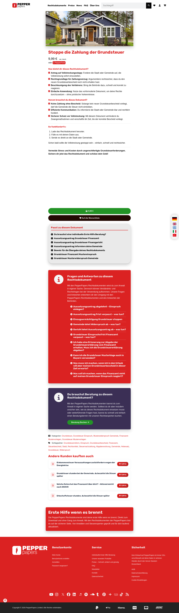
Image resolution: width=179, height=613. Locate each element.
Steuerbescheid (54, 446)
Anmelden (55, 562)
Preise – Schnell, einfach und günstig (105, 562)
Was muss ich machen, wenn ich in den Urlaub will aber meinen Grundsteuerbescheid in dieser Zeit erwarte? (99, 366)
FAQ (86, 5)
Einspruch (85, 443)
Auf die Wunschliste (89, 218)
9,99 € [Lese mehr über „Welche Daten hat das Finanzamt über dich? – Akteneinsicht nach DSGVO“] (123, 486)
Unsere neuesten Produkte (101, 559)
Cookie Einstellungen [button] (139, 580)
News (79, 5)
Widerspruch (65, 450)
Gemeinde (115, 446)
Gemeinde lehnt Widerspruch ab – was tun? (96, 324)
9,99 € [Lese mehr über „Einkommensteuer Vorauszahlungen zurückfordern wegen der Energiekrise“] (123, 464)
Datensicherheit (97, 576)
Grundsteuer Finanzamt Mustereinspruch (75, 254)
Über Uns (94, 5)
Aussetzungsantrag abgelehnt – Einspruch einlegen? (97, 308)
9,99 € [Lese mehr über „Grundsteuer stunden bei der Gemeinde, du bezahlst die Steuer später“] (123, 475)
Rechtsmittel (73, 446)
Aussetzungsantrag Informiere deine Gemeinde (78, 246)
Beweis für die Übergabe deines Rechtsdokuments (79, 250)
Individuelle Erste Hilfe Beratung (103, 555)
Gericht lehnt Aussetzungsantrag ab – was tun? (99, 329)
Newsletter (96, 569)
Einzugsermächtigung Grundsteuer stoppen (97, 319)
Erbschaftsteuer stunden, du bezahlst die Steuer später (85, 497)
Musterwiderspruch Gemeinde (105, 436)
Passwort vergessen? (60, 566)
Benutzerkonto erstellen (60, 559)
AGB (133, 569)
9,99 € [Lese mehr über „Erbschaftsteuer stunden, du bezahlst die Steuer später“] (123, 497)
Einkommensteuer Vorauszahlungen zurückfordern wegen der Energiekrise (86, 464)
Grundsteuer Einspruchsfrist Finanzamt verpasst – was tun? (95, 336)
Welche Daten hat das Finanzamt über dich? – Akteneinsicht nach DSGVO (79, 486)
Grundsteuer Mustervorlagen (74, 439)
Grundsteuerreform (71, 443)
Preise (71, 5)
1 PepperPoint (59, 63)
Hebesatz (125, 446)
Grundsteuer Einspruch (82, 436)
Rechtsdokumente (57, 5)
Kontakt (94, 573)
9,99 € (90, 211)
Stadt (64, 446)
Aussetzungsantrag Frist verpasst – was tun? (98, 314)
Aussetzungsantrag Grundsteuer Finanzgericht (78, 242)
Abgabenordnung (103, 446)
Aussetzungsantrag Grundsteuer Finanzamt (76, 238)
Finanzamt (113, 443)
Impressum (136, 576)
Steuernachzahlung (87, 446)
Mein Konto (56, 555)
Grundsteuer (67, 436)
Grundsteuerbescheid (99, 443)
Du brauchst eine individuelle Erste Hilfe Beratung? (80, 234)
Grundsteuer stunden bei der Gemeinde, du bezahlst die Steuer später (85, 475)
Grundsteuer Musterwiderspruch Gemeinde (76, 258)
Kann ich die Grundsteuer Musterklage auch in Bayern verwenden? (98, 356)
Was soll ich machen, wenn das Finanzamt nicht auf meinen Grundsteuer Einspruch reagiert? (99, 375)
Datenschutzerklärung (139, 573)
